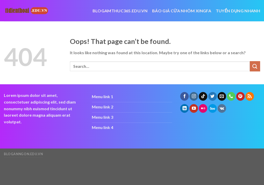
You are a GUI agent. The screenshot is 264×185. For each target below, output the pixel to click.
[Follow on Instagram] (193, 96)
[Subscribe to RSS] (249, 96)
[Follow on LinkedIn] (184, 108)
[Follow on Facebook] (184, 96)
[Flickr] (203, 108)
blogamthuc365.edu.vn (120, 10)
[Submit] (255, 66)
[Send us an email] (222, 96)
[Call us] (231, 96)
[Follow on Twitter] (212, 96)
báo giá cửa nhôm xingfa (181, 10)
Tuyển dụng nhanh (238, 10)
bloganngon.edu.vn (23, 154)
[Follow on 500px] (212, 108)
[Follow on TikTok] (203, 96)
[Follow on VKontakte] (222, 108)
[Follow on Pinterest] (240, 96)
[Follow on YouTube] (193, 108)
